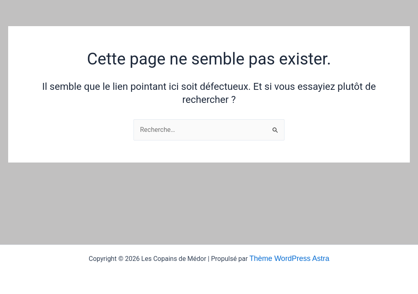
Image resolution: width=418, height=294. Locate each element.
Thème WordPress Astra (289, 258)
